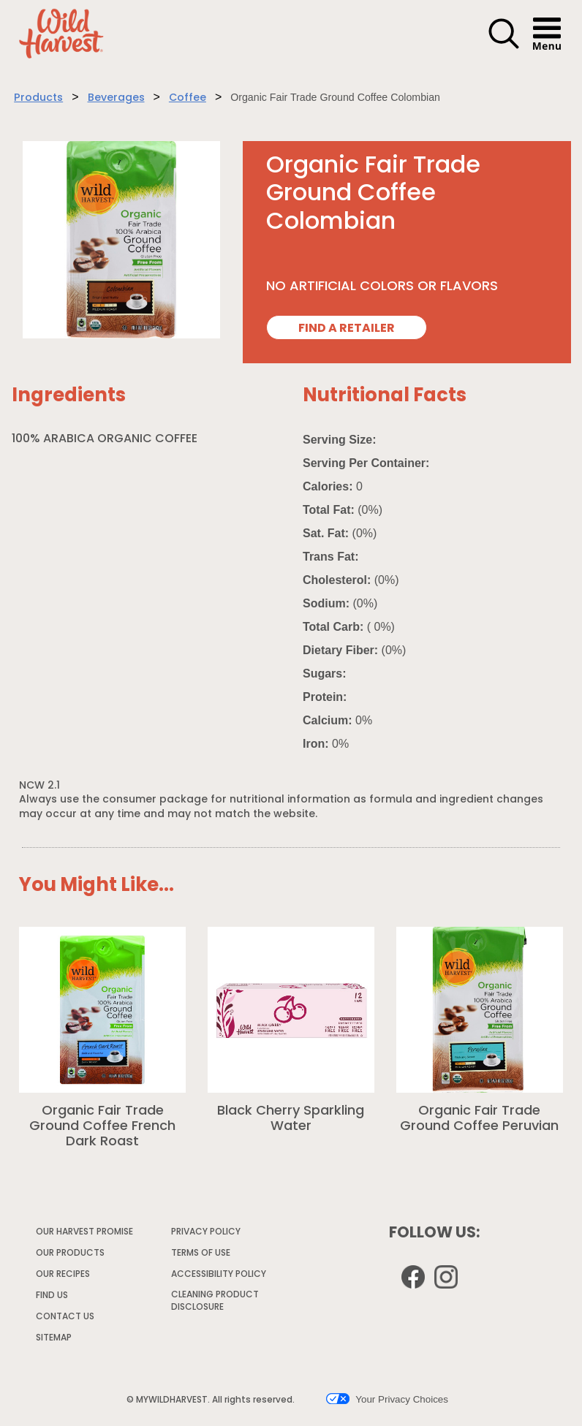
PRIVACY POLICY (206, 1234)
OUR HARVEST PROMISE (84, 1232)
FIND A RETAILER (346, 329)
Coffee (187, 98)
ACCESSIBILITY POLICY (219, 1276)
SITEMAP (54, 1338)
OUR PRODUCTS (70, 1253)
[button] (504, 47)
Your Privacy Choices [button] (387, 1399)
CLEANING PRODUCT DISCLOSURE (215, 1303)
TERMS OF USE (201, 1255)
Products (38, 98)
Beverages (116, 98)
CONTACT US (65, 1317)
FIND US (52, 1296)
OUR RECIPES (63, 1274)
